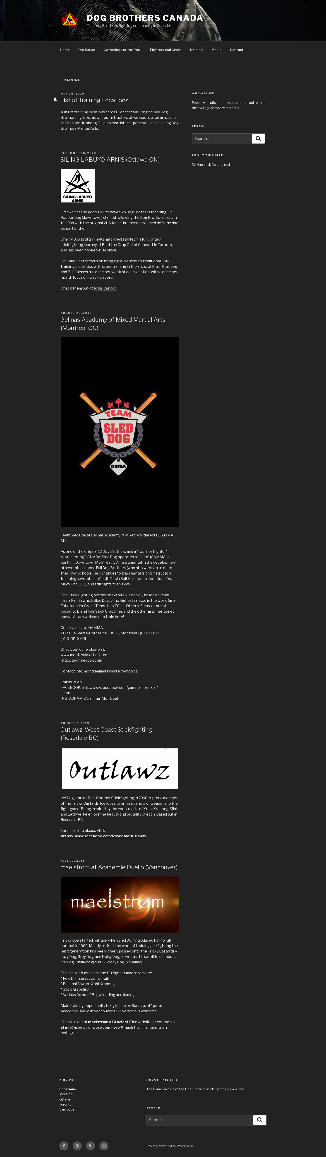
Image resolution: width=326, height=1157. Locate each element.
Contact (236, 50)
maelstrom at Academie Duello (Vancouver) (119, 867)
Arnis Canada (104, 288)
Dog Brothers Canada (145, 18)
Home (65, 50)
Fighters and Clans (165, 50)
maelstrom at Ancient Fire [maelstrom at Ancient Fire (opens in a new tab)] (112, 1022)
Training (196, 50)
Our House (86, 50)
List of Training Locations (94, 100)
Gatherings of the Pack (122, 50)
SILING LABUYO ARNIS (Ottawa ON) (110, 159)
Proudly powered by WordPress (170, 1146)
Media (216, 50)
